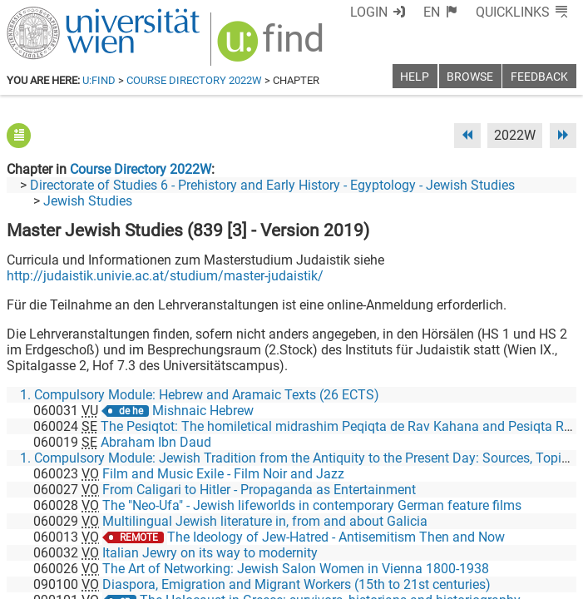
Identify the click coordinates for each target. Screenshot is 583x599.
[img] (272, 47)
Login (369, 12)
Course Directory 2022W (194, 80)
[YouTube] (496, 529)
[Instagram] (549, 529)
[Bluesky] (443, 529)
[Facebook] (389, 529)
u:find (99, 80)
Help (414, 77)
